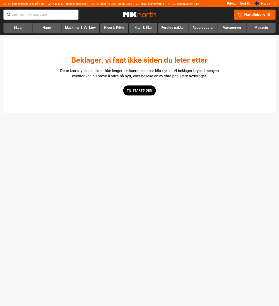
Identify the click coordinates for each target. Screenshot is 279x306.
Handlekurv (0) (254, 14)
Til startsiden (139, 90)
